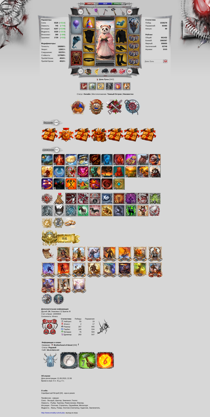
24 (49, 311)
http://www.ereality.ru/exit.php (53, 413)
